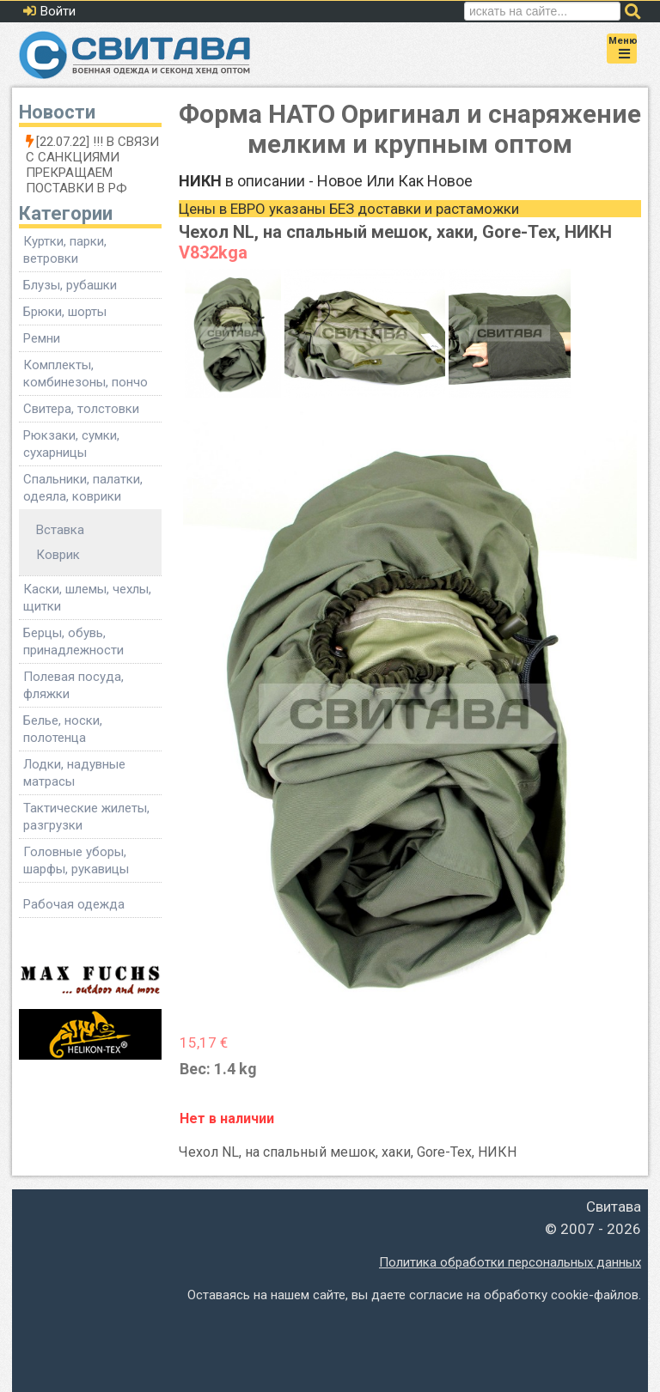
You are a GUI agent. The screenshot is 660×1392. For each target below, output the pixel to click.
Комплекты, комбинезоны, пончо (85, 373)
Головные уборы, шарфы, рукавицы (76, 860)
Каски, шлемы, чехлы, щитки (87, 597)
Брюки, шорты (65, 311)
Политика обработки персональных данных (510, 1262)
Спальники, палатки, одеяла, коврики (83, 487)
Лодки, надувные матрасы (74, 773)
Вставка (60, 530)
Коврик (58, 554)
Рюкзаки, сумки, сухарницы (71, 444)
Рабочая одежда (74, 904)
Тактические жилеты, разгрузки (86, 816)
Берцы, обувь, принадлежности (73, 641)
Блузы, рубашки (70, 285)
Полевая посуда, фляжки (73, 685)
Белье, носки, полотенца (62, 729)
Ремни (41, 338)
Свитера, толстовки (81, 408)
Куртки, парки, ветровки (65, 250)
